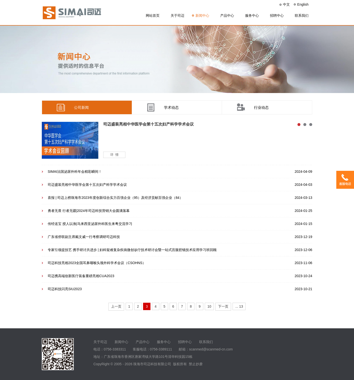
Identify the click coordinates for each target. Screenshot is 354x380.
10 (209, 306)
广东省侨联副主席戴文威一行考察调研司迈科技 (84, 237)
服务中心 (252, 15)
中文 (286, 4)
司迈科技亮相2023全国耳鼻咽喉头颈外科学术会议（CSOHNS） (97, 263)
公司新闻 (81, 107)
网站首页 (153, 15)
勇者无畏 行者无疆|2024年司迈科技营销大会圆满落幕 (89, 211)
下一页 (223, 306)
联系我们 (302, 15)
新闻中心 (202, 15)
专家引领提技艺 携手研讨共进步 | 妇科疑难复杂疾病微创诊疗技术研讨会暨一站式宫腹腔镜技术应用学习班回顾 (132, 250)
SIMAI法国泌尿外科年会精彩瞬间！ (75, 172)
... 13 (239, 306)
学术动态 (171, 107)
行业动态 (261, 107)
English (303, 4)
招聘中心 (277, 15)
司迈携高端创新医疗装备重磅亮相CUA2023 (81, 276)
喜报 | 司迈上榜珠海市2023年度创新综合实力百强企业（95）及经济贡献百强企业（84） (115, 198)
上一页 (116, 306)
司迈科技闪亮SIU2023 (65, 289)
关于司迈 (177, 15)
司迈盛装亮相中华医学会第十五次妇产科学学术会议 (87, 185)
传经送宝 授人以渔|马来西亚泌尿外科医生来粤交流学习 (90, 224)
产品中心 (227, 15)
